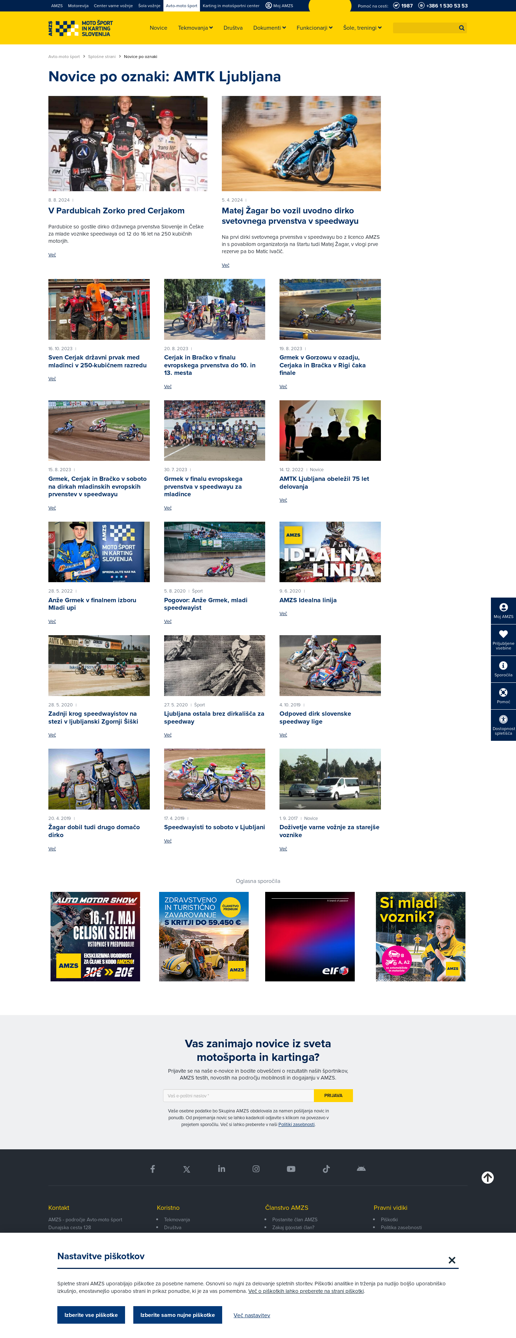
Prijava (333, 1095)
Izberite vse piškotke (91, 1315)
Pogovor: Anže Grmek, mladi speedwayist (206, 604)
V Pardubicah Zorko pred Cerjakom (116, 210)
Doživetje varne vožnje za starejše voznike (329, 831)
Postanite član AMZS (294, 1219)
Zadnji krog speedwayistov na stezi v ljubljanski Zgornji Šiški (93, 717)
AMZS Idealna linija (308, 600)
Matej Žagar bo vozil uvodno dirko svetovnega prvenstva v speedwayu (290, 215)
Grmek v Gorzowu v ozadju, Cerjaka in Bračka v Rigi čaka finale (323, 365)
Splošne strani (104, 56)
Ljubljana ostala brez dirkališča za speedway (214, 717)
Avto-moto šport (66, 56)
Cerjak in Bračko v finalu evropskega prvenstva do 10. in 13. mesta (209, 365)
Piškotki (389, 1219)
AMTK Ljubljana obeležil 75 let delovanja (324, 482)
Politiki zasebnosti (296, 1124)
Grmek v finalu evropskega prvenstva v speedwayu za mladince (203, 486)
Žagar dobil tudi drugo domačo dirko (94, 831)
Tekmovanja (177, 1219)
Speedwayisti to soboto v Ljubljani (214, 827)
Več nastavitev (252, 1315)
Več (52, 254)
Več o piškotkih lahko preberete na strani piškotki (306, 1291)
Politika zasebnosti (401, 1227)
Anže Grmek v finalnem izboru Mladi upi (92, 604)
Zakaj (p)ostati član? (293, 1227)
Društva (172, 1227)
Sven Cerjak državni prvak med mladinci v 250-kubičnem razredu (97, 361)
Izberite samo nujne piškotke (177, 1315)
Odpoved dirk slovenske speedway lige (315, 717)
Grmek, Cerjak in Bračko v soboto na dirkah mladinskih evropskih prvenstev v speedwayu (97, 486)
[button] (462, 28)
